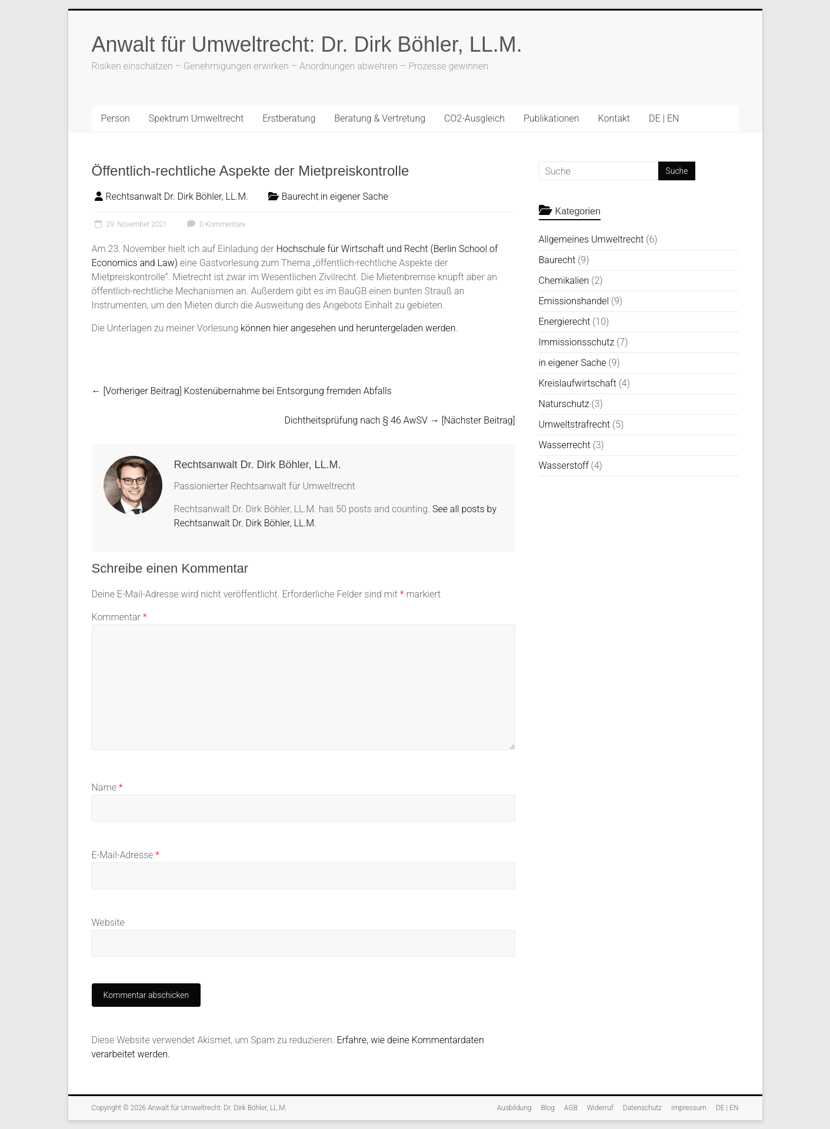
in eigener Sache (354, 196)
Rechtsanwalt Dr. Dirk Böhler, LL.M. (177, 196)
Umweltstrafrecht (575, 424)
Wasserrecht (565, 445)
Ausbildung (514, 1108)
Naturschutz (564, 403)
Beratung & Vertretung (379, 118)
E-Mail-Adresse (125, 855)
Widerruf (600, 1108)
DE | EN (664, 118)
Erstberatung (288, 118)
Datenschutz (642, 1108)
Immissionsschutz (577, 342)
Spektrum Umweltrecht (196, 118)
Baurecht (300, 196)
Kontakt (614, 118)
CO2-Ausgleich (474, 118)
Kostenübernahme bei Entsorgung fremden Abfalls (242, 391)
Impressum (688, 1108)
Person (115, 118)
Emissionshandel (574, 301)
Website (108, 922)
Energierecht (565, 321)
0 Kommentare (215, 224)
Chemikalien (564, 280)
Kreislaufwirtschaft (577, 383)
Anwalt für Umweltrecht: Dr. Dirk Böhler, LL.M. (307, 44)
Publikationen (551, 118)
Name (107, 787)
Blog (547, 1108)
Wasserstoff (564, 465)
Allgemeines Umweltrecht (591, 239)
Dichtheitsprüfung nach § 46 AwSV (399, 420)
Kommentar (119, 617)
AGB (571, 1108)
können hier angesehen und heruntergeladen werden (348, 328)
